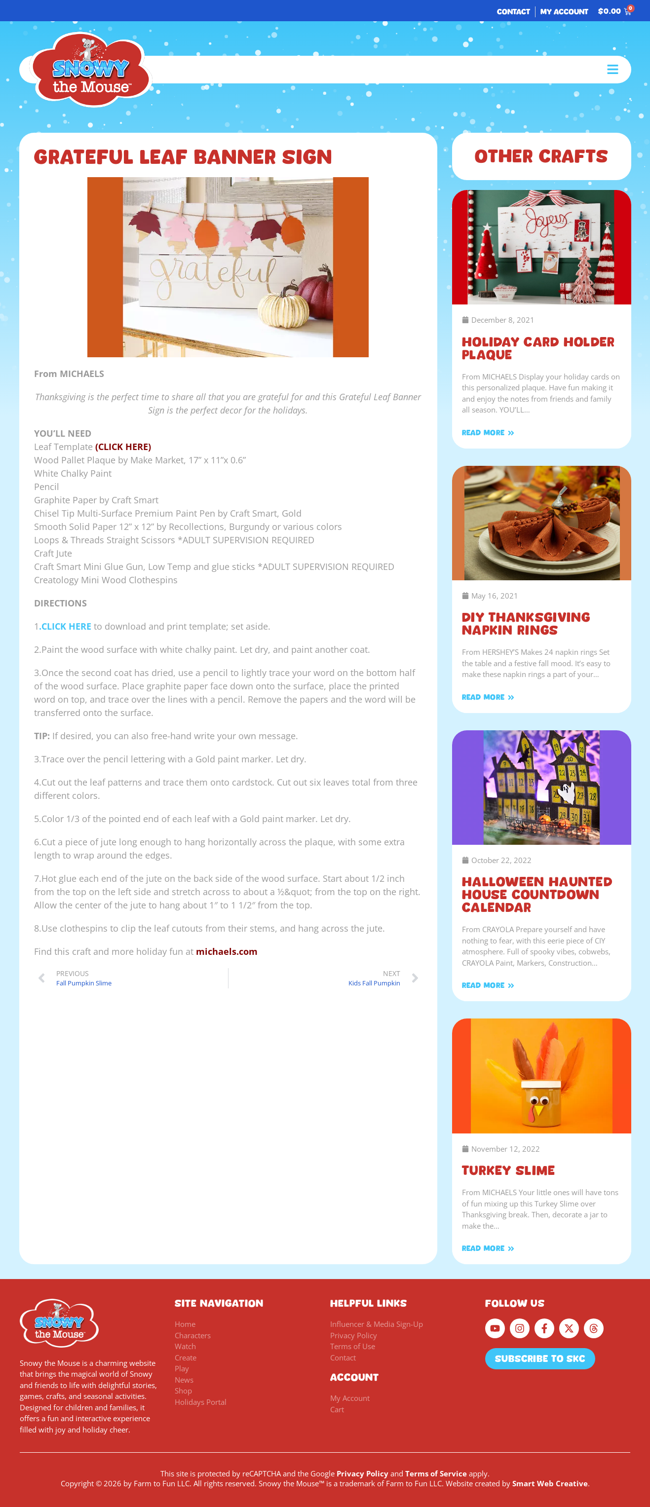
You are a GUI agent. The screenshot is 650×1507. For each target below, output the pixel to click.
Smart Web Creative (550, 1483)
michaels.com (227, 951)
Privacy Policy (362, 1473)
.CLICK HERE (65, 626)
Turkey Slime (509, 1170)
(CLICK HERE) (123, 446)
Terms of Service (436, 1473)
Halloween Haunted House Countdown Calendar (537, 894)
